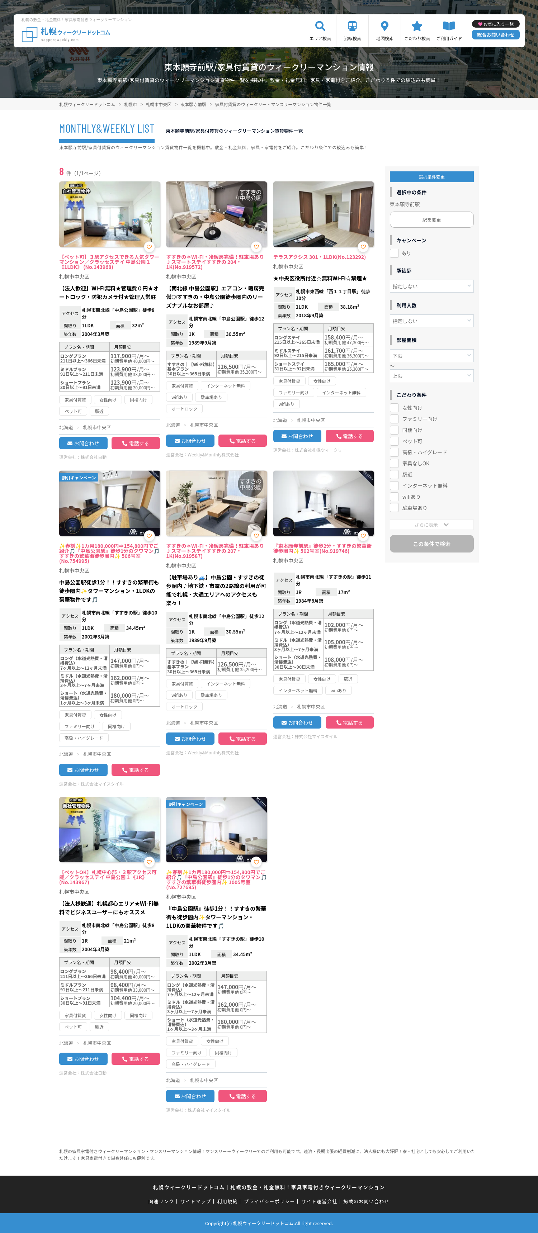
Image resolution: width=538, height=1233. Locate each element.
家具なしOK (415, 463)
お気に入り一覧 (498, 24)
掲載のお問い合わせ (366, 1201)
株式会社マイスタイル (102, 784)
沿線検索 (352, 38)
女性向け (412, 407)
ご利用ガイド (449, 38)
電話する (139, 443)
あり (406, 253)
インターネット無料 (425, 485)
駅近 (407, 474)
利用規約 (227, 1201)
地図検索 (384, 38)
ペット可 (412, 441)
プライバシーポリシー (269, 1201)
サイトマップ (195, 1201)
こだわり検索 (417, 38)
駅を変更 (432, 219)
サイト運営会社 (319, 1201)
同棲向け (412, 429)
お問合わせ (86, 443)
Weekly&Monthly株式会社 (213, 454)
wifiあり (411, 496)
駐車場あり (415, 507)
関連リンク (161, 1201)
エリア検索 (320, 38)
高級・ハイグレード (424, 452)
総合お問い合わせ (495, 34)
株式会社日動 (94, 457)
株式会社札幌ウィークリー (320, 450)
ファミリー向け (420, 418)
